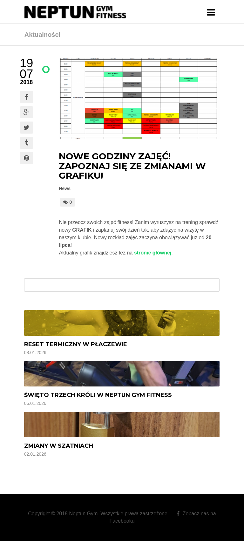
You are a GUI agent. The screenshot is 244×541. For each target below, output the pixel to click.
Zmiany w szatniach (58, 445)
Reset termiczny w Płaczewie (75, 344)
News (65, 188)
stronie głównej (152, 252)
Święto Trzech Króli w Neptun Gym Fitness (98, 395)
